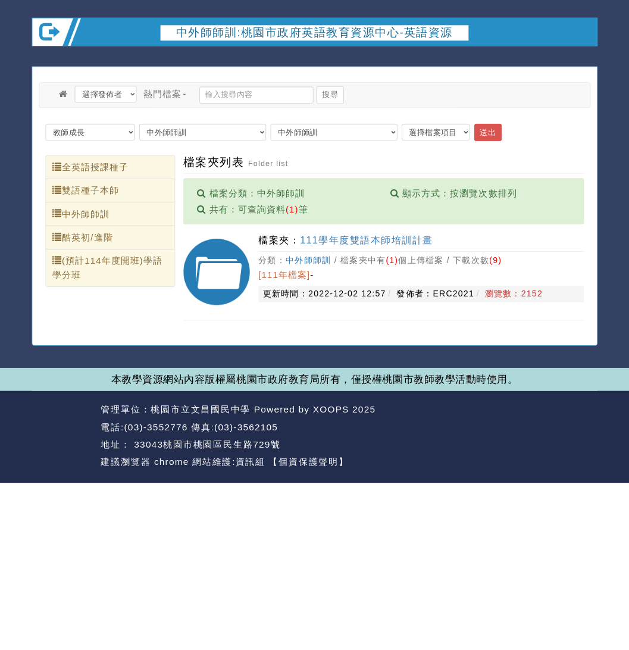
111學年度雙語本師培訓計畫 (366, 240)
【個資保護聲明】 (308, 462)
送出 (488, 131)
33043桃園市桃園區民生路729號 (206, 444)
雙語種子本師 (85, 190)
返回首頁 (517, 427)
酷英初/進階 (82, 237)
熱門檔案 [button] (164, 93)
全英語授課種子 (90, 167)
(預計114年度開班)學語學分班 (107, 267)
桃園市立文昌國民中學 (201, 409)
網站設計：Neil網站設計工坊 (63, 436)
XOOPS (331, 409)
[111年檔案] (284, 275)
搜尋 (330, 94)
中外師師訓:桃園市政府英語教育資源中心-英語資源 (314, 32)
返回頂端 (574, 427)
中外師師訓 (80, 213)
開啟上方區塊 (583, 58)
